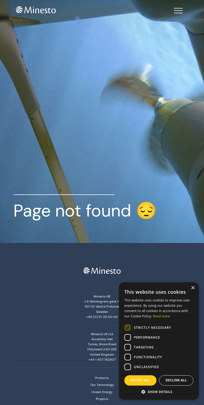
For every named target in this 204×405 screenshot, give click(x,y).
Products (102, 378)
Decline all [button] (176, 380)
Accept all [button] (140, 380)
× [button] (193, 288)
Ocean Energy (102, 392)
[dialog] (159, 341)
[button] (158, 391)
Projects (102, 399)
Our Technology (102, 385)
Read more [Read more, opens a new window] (161, 316)
